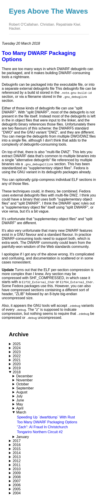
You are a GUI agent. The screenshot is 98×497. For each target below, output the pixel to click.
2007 (17, 481)
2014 (17, 453)
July (19, 396)
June (20, 400)
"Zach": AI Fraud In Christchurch (42, 427)
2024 (17, 348)
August (21, 392)
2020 (17, 364)
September (25, 388)
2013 (17, 457)
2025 (17, 344)
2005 (17, 489)
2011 (17, 465)
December (24, 376)
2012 (17, 461)
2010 (17, 469)
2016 (17, 445)
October (22, 384)
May (19, 404)
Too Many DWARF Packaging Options (47, 422)
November (24, 380)
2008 (17, 477)
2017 (17, 441)
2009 (17, 473)
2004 (17, 493)
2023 (17, 352)
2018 (17, 372)
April (19, 408)
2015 (17, 449)
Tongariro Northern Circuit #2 (40, 432)
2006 (17, 485)
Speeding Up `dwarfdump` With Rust (46, 417)
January (22, 437)
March (21, 412)
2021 (17, 360)
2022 (17, 356)
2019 (17, 368)
